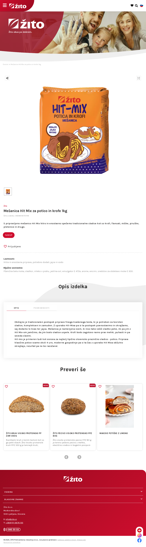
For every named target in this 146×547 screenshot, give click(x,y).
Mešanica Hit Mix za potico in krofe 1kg (26, 64)
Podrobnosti (42, 308)
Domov (5, 64)
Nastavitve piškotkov (12, 542)
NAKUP (8, 235)
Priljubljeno (14, 246)
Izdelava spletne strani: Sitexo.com (71, 540)
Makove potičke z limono (114, 433)
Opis (16, 308)
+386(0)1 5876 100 (14, 523)
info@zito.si (11, 519)
